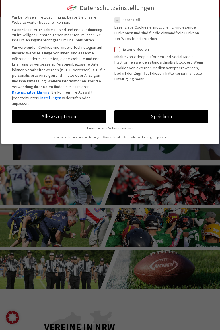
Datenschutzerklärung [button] (137, 137)
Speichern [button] (161, 116)
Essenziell (129, 19)
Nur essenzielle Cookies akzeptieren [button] (110, 128)
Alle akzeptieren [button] (59, 116)
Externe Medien (134, 49)
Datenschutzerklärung (31, 92)
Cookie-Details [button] (112, 137)
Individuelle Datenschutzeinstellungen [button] (76, 137)
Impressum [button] (161, 137)
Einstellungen (49, 97)
